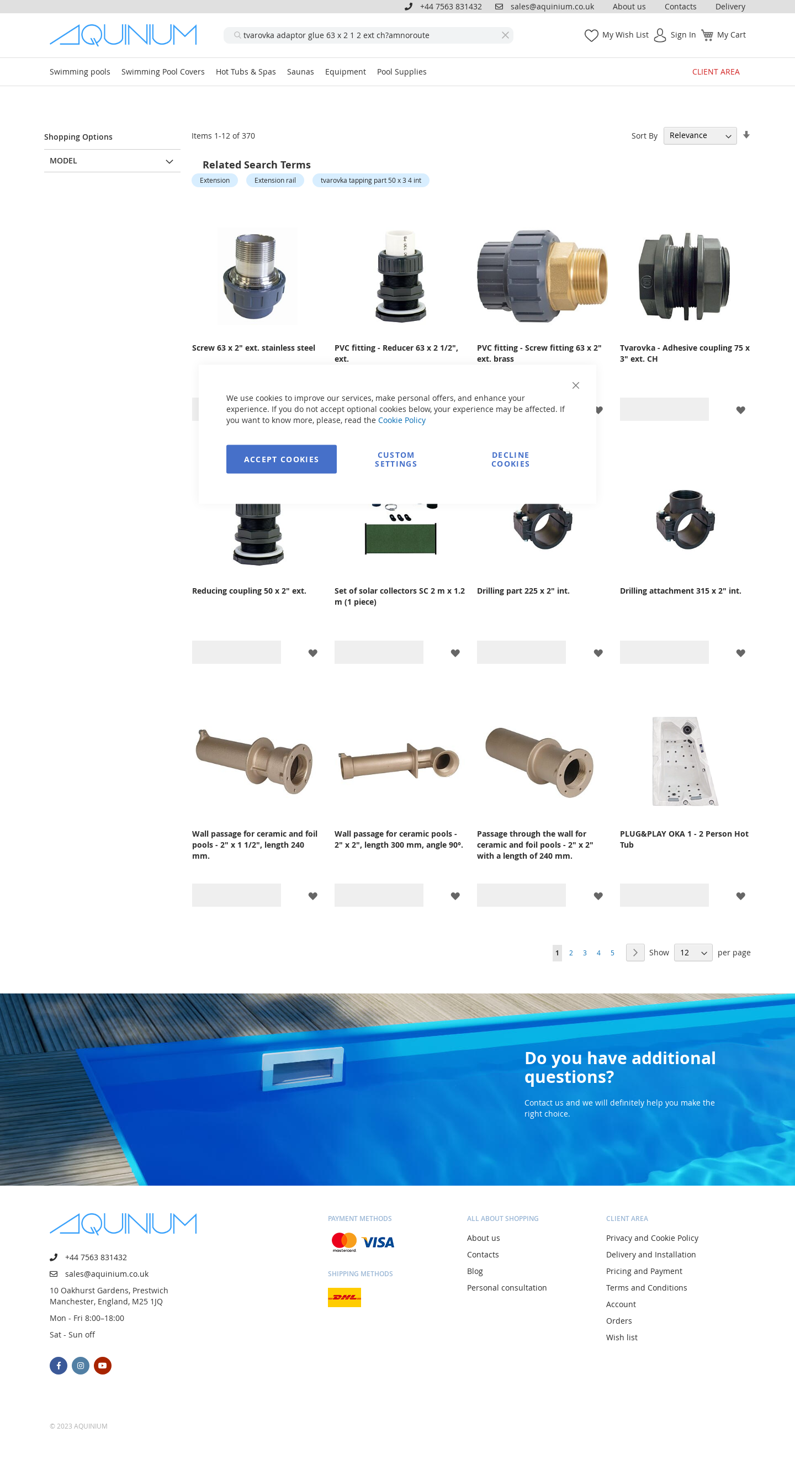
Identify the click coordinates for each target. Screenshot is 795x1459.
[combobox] (368, 35)
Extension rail (275, 180)
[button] (598, 409)
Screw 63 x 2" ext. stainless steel (253, 347)
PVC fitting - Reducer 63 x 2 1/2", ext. (396, 353)
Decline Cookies (510, 459)
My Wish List (625, 34)
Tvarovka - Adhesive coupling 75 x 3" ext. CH (685, 353)
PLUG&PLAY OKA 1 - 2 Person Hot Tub (684, 839)
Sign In (683, 34)
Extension (215, 180)
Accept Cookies (282, 459)
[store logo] (127, 35)
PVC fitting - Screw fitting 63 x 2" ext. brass (539, 353)
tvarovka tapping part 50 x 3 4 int (371, 180)
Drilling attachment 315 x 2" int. (680, 590)
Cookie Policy (402, 420)
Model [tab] (63, 160)
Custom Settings (396, 459)
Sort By (645, 135)
